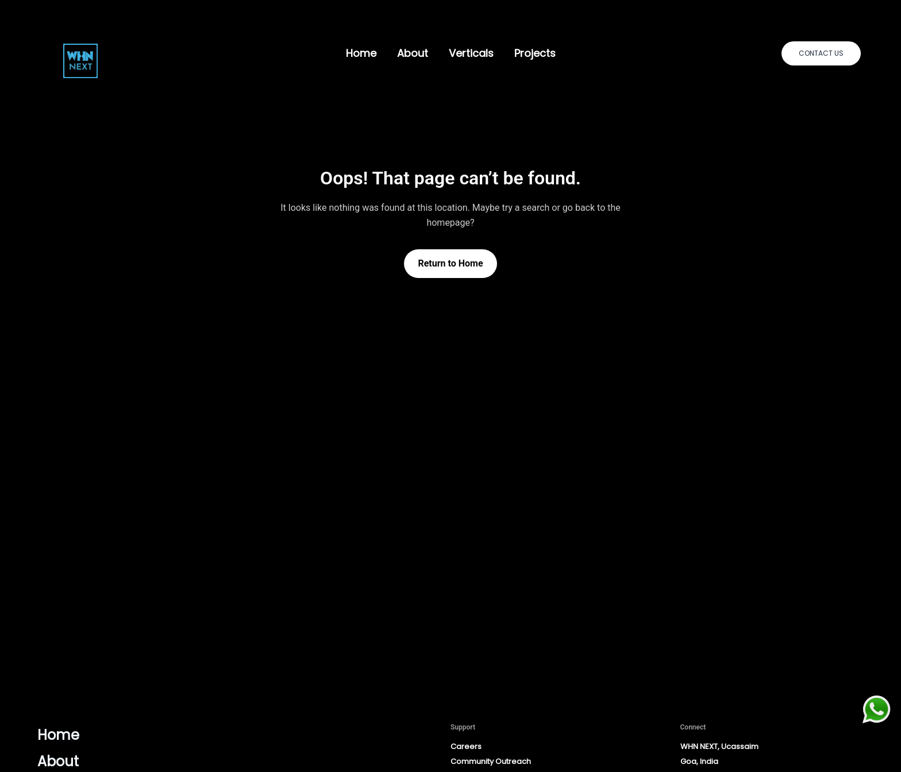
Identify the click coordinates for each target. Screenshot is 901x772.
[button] (821, 53)
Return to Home (450, 263)
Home (361, 53)
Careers (466, 746)
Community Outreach (490, 761)
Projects (535, 53)
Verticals (471, 53)
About (412, 53)
